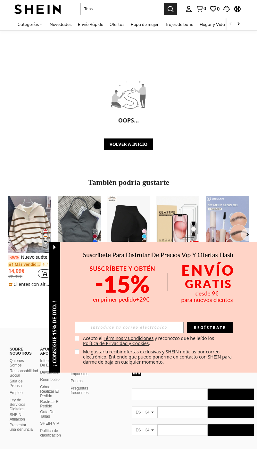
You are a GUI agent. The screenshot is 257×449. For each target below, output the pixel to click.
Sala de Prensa (16, 383)
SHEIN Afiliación (17, 417)
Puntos (77, 381)
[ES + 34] (144, 412)
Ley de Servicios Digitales (17, 404)
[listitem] (29, 242)
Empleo (16, 392)
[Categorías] (30, 24)
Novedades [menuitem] (60, 24)
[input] (129, 327)
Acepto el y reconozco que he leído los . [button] (149, 340)
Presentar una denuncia (21, 427)
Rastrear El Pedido (49, 403)
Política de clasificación (50, 433)
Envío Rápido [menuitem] (90, 24)
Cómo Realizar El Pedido (49, 391)
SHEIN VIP (49, 423)
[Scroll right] (238, 24)
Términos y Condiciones (128, 338)
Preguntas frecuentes (80, 390)
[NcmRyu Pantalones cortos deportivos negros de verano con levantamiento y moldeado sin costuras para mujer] (128, 224)
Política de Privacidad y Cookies (116, 343)
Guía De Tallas (47, 414)
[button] (122, 9)
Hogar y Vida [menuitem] (212, 24)
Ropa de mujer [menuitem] (145, 24)
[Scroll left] (230, 24)
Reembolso (50, 379)
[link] (201, 8)
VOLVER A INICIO (128, 144)
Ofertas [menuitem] (117, 24)
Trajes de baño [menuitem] (179, 24)
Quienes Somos (17, 362)
